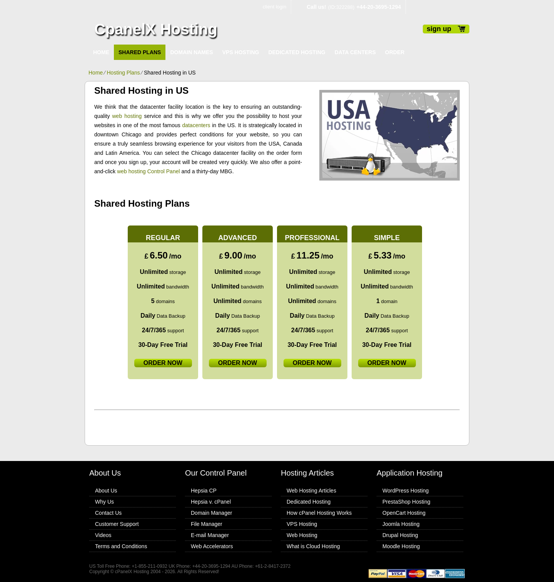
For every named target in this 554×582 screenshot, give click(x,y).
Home (101, 52)
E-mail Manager (210, 535)
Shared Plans (139, 52)
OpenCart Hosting (404, 513)
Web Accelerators (212, 546)
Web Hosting (302, 535)
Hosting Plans (123, 73)
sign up (439, 29)
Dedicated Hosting (296, 52)
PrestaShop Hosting (406, 502)
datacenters (196, 125)
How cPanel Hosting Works (319, 513)
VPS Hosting (240, 52)
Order (395, 52)
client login (274, 7)
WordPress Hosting (405, 490)
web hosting (127, 116)
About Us (106, 490)
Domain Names (191, 52)
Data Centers (355, 52)
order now (163, 363)
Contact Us (108, 513)
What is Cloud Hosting (313, 546)
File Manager (206, 524)
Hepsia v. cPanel (211, 502)
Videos (103, 535)
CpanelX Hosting (155, 29)
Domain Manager (211, 513)
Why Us (104, 502)
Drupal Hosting (400, 535)
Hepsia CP (204, 490)
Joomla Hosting (401, 524)
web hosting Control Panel (148, 171)
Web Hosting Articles (311, 490)
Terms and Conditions (121, 546)
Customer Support (117, 524)
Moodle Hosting (401, 546)
